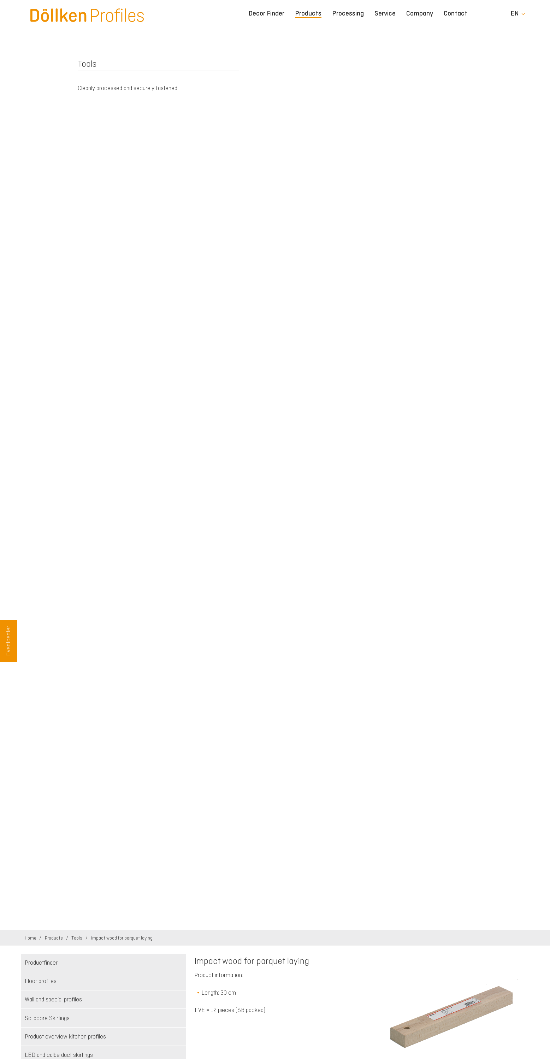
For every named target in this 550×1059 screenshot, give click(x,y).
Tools (77, 938)
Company (419, 13)
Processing (348, 13)
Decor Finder (266, 13)
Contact (455, 13)
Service (385, 13)
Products (308, 13)
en (514, 13)
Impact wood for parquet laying (122, 938)
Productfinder (41, 962)
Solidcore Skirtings (47, 1018)
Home (31, 938)
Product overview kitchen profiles (65, 1036)
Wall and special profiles (53, 999)
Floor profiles (41, 980)
